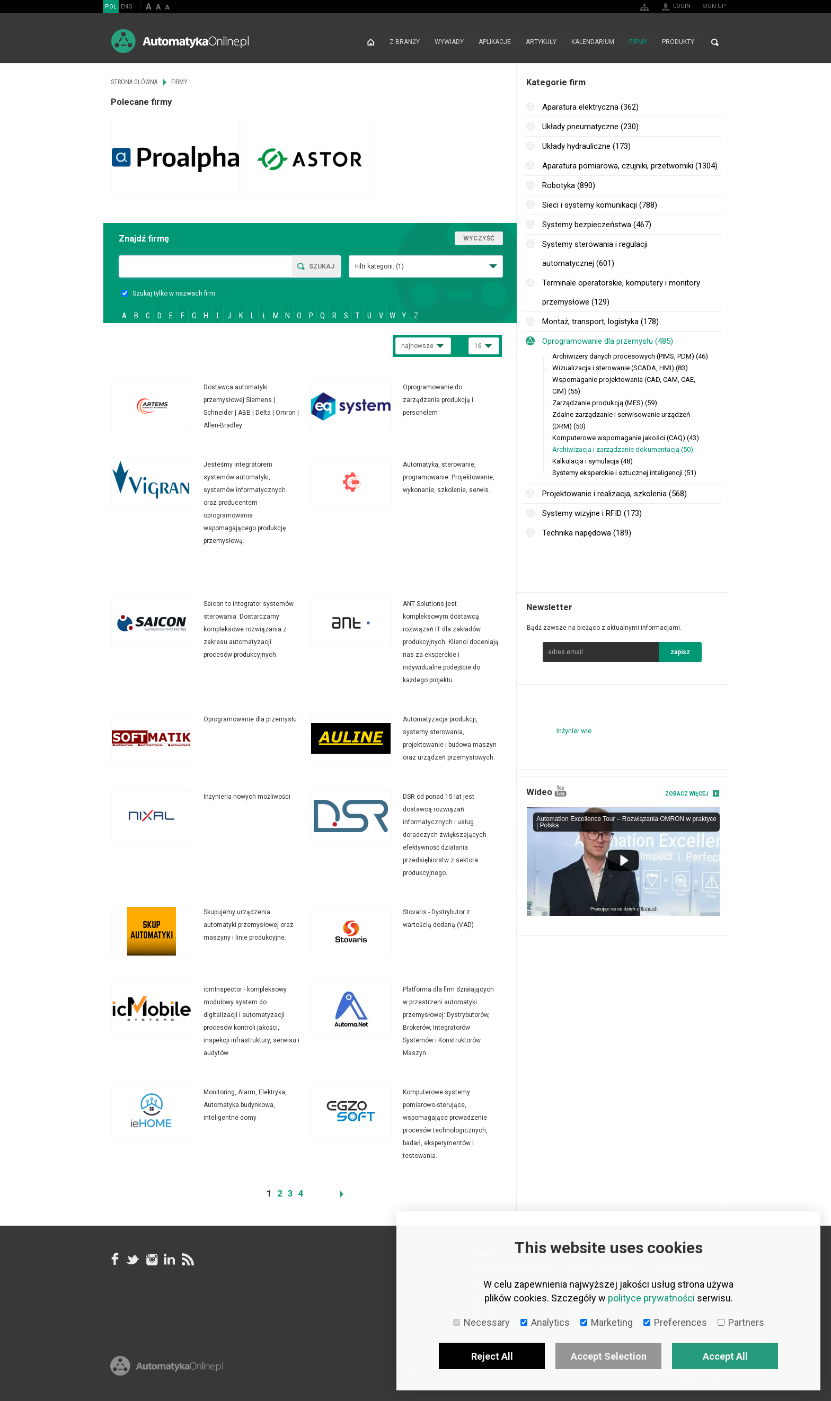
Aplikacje (495, 42)
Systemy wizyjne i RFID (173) (592, 513)
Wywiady (449, 42)
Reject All (492, 1356)
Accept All (725, 1356)
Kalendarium (592, 42)
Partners (741, 1322)
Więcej (210, 406)
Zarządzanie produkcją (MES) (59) (604, 403)
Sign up (714, 6)
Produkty (678, 42)
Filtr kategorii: (379, 266)
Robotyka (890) (568, 185)
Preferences (675, 1322)
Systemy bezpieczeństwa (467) (596, 224)
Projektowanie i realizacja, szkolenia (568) (614, 493)
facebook (115, 1259)
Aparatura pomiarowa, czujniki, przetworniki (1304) (630, 166)
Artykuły (541, 42)
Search (715, 42)
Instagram (151, 1259)
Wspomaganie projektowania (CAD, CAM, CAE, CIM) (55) (623, 385)
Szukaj (321, 266)
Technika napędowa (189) (586, 533)
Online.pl (166, 1368)
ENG (126, 6)
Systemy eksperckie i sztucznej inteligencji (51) (624, 473)
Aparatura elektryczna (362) (590, 107)
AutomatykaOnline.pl (180, 41)
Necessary (481, 1322)
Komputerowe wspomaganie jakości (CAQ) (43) (625, 438)
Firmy (638, 42)
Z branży (405, 42)
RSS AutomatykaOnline (187, 1259)
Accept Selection (609, 1356)
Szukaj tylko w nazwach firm (168, 293)
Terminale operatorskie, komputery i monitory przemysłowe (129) (621, 292)
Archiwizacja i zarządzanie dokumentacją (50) (622, 449)
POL (111, 6)
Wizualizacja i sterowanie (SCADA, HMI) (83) (620, 368)
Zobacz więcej (687, 794)
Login (682, 6)
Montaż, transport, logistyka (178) (600, 321)
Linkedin (169, 1259)
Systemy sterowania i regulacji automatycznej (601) (595, 253)
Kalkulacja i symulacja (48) (592, 461)
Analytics (545, 1322)
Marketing (606, 1322)
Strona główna (370, 42)
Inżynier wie (573, 731)
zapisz (680, 652)
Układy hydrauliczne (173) (586, 146)
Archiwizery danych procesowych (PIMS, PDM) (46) (630, 356)
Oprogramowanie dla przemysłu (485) (607, 341)
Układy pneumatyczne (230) (590, 126)
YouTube (560, 791)
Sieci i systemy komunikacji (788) (599, 205)
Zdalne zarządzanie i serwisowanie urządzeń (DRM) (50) (621, 420)
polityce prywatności (651, 1298)
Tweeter (133, 1259)
